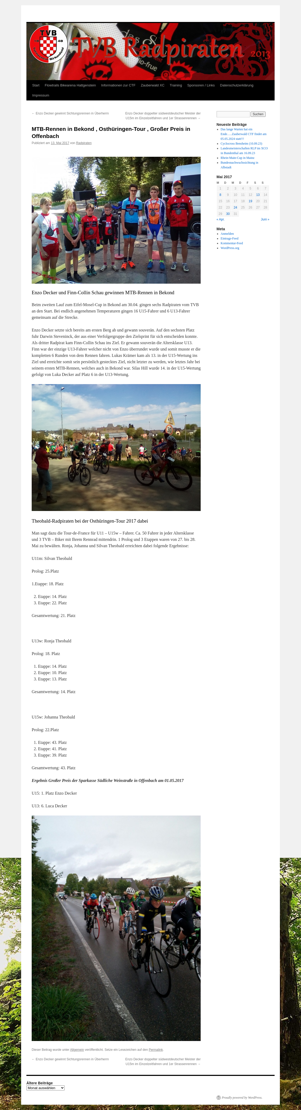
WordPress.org (230, 248)
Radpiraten (84, 143)
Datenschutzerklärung (236, 85)
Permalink (156, 1050)
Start (35, 85)
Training (176, 85)
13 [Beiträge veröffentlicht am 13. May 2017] (258, 195)
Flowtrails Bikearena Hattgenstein (70, 85)
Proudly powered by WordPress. (242, 1097)
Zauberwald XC (152, 85)
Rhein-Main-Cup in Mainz (238, 158)
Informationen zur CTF (118, 85)
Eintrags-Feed (229, 238)
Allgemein (77, 1050)
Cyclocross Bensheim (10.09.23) (241, 143)
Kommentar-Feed (232, 243)
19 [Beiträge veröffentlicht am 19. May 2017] (250, 201)
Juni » (265, 219)
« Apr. (221, 219)
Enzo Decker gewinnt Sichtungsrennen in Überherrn (70, 113)
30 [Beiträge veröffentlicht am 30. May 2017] (227, 214)
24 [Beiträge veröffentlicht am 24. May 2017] (235, 207)
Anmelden (227, 234)
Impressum (40, 95)
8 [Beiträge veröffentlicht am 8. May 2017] (220, 195)
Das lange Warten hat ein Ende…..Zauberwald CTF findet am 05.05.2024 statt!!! (244, 134)
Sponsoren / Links (201, 85)
